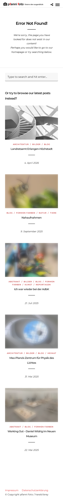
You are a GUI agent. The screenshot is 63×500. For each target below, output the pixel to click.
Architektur (21, 144)
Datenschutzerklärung (35, 490)
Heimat (52, 353)
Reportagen (43, 284)
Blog (47, 144)
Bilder (36, 144)
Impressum (11, 490)
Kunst (28, 284)
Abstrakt (14, 281)
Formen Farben (25, 213)
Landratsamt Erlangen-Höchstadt (31, 149)
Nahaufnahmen (31, 217)
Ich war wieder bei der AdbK (31, 289)
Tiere (53, 213)
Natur (43, 213)
